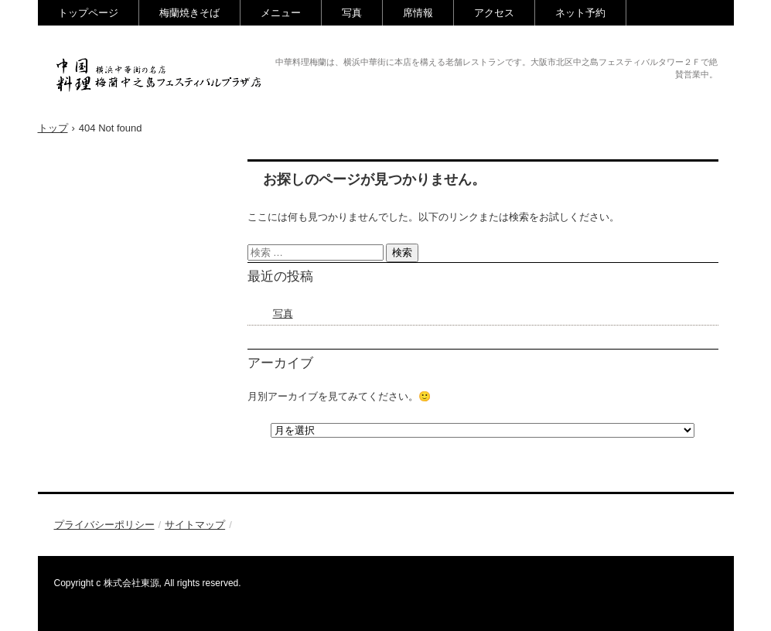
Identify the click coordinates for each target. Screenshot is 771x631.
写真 (352, 13)
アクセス (494, 13)
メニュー (281, 13)
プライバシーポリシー (104, 524)
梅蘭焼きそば (189, 13)
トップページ (88, 13)
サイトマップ (195, 524)
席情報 (418, 13)
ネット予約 (580, 13)
